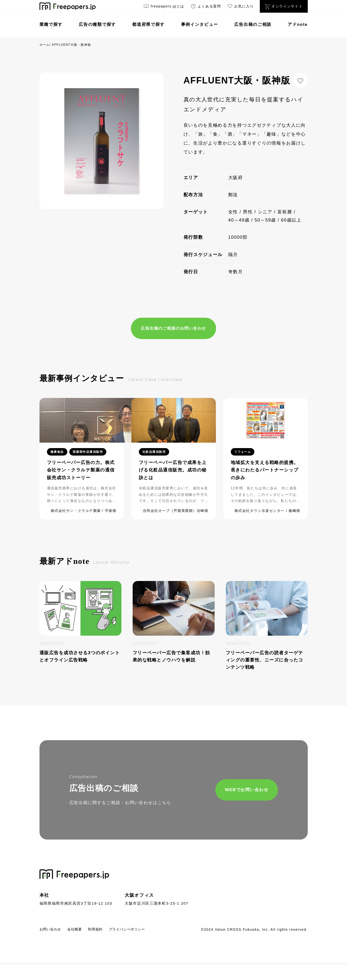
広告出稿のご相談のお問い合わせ (173, 328)
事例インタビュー (199, 24)
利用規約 (105, 931)
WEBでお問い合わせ (227, 791)
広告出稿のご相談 (252, 24)
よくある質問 (205, 7)
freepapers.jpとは (163, 7)
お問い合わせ (52, 931)
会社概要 (81, 931)
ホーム (44, 44)
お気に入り (240, 7)
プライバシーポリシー (141, 931)
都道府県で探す (148, 24)
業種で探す (51, 24)
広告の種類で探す (97, 24)
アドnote (298, 24)
